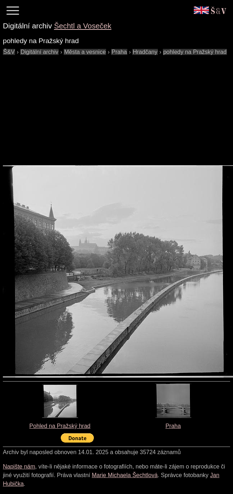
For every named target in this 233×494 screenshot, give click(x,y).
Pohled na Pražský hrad (60, 426)
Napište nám (19, 466)
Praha (173, 426)
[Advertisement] (117, 106)
